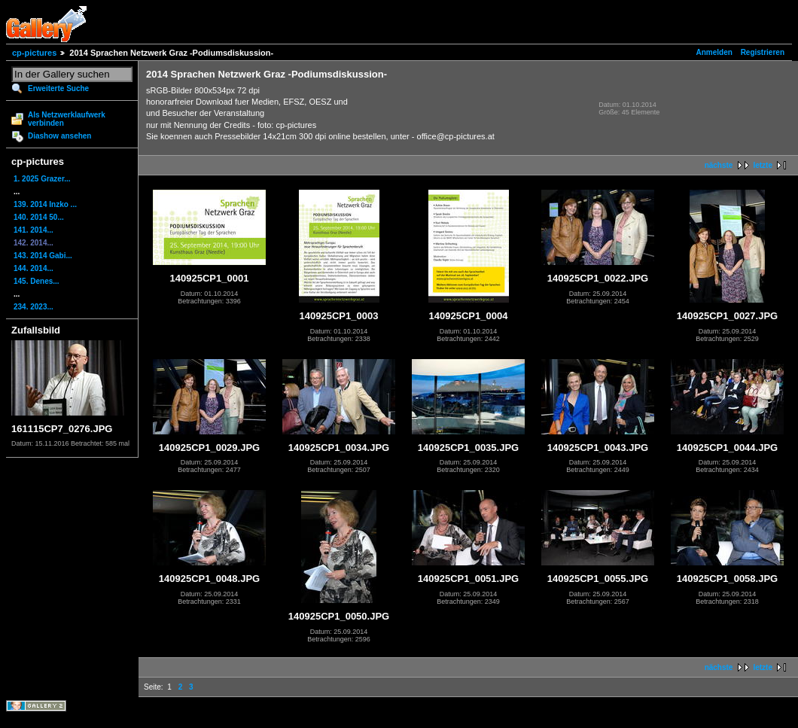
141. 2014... (33, 230)
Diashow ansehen (59, 136)
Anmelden (714, 52)
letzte (762, 165)
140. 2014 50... (39, 217)
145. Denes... (36, 281)
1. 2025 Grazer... (42, 179)
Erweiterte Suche (58, 88)
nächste (719, 165)
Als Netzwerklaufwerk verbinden (66, 119)
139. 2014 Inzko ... (45, 204)
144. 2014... (33, 268)
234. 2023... (33, 307)
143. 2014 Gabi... (43, 255)
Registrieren (762, 52)
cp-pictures (34, 52)
